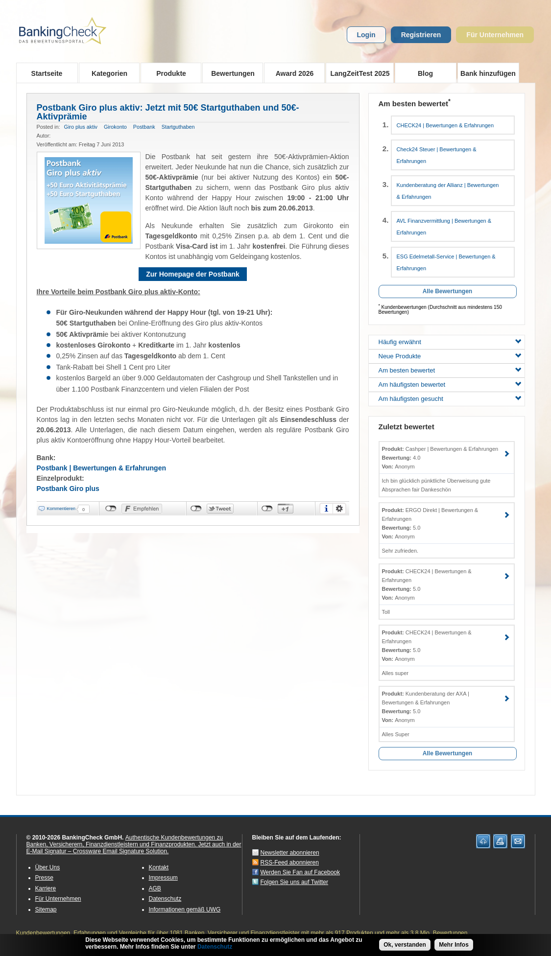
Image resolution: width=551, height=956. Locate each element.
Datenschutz (165, 898)
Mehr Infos (454, 944)
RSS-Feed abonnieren (290, 862)
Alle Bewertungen (447, 291)
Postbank (144, 127)
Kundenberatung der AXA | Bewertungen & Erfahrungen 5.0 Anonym (425, 707)
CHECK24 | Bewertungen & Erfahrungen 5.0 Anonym (427, 584)
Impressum (163, 877)
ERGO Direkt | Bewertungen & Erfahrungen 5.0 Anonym (430, 523)
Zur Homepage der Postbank (193, 274)
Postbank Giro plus (68, 488)
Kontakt (159, 867)
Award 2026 (291, 73)
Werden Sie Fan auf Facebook (300, 872)
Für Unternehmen (495, 35)
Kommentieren (61, 508)
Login (366, 35)
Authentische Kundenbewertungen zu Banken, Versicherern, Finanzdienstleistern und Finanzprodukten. (124, 841)
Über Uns (47, 867)
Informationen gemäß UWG (185, 909)
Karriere (45, 888)
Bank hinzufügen (488, 73)
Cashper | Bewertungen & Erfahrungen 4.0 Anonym (440, 457)
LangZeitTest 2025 (358, 73)
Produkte (168, 73)
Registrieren (421, 35)
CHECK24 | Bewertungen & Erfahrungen (445, 125)
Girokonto (115, 127)
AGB (155, 888)
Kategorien (106, 73)
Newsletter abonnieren (290, 852)
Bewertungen (230, 73)
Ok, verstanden (404, 944)
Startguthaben (178, 127)
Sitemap (46, 909)
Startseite (47, 73)
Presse (44, 877)
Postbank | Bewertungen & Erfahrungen (102, 468)
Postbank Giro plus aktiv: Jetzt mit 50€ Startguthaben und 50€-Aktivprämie (168, 112)
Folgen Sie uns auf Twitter (295, 882)
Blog (425, 73)
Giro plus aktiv (80, 127)
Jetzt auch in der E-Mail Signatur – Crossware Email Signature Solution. (133, 848)
